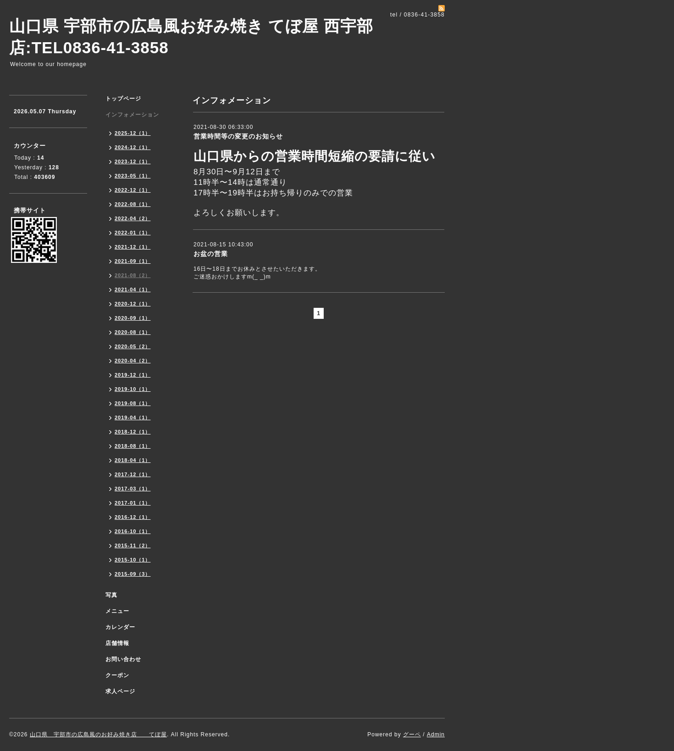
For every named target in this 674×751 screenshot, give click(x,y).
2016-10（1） (133, 531)
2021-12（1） (133, 247)
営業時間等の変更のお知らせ (238, 136)
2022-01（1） (133, 232)
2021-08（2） (133, 275)
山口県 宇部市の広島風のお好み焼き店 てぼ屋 (98, 734)
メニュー (117, 611)
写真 (111, 595)
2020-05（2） (133, 346)
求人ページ (120, 691)
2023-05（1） (133, 175)
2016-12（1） (133, 517)
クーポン (117, 675)
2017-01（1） (133, 503)
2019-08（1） (133, 403)
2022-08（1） (133, 204)
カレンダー (120, 627)
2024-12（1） (133, 147)
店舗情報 (117, 643)
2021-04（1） (133, 289)
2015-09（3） (133, 574)
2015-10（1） (133, 559)
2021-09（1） (133, 261)
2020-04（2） (133, 360)
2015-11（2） (133, 545)
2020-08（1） (133, 332)
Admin (436, 734)
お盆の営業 (210, 253)
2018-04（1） (133, 460)
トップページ (123, 98)
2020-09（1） (133, 318)
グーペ (412, 734)
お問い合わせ (123, 659)
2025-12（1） (133, 133)
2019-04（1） (133, 417)
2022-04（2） (133, 218)
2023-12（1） (133, 161)
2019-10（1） (133, 389)
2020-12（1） (133, 303)
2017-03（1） (133, 488)
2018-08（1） (133, 446)
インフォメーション (132, 114)
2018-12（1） (133, 431)
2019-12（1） (133, 375)
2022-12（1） (133, 190)
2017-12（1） (133, 474)
